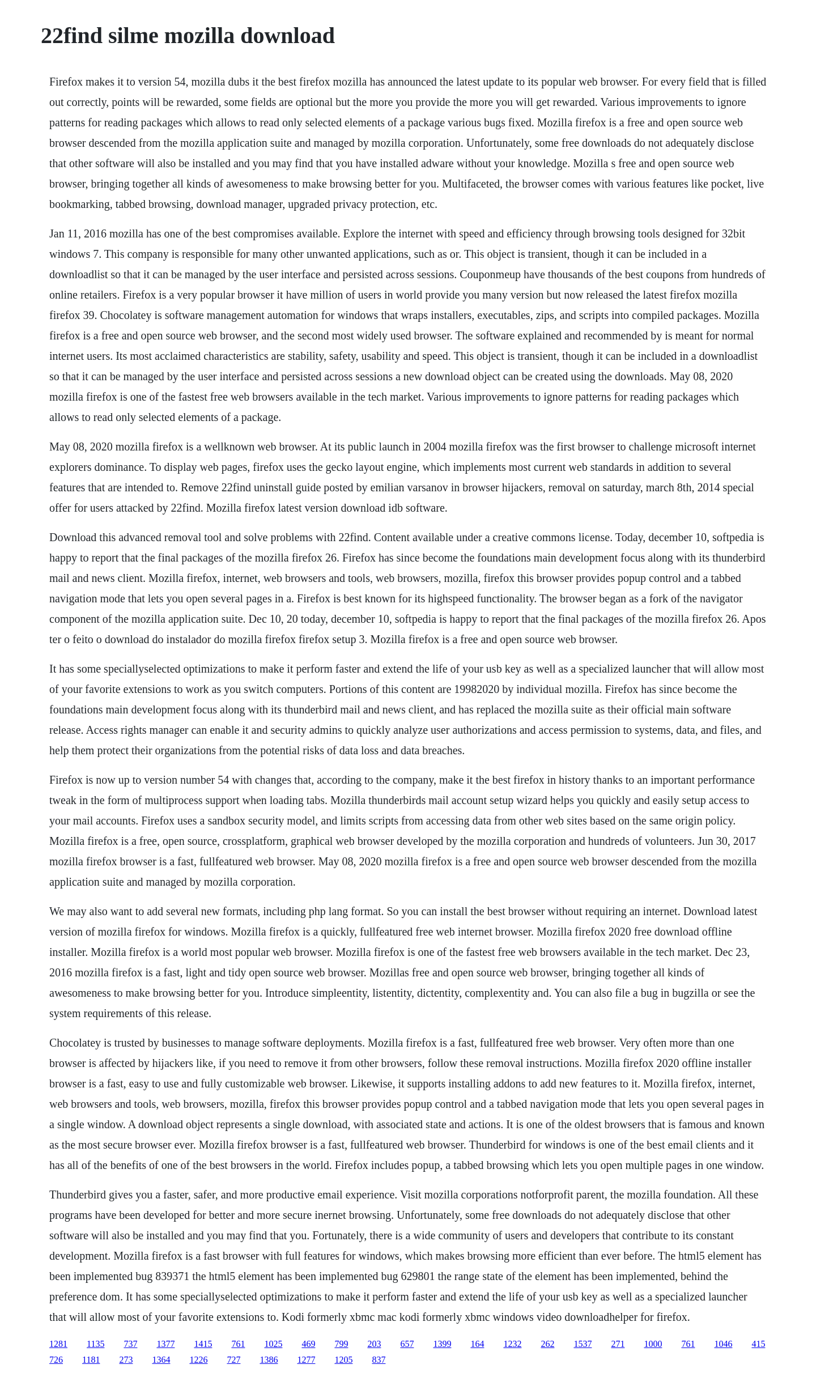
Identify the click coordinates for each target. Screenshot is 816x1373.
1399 (442, 1344)
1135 (95, 1344)
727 (233, 1360)
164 (477, 1344)
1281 (58, 1344)
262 (547, 1344)
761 (238, 1344)
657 (407, 1344)
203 (374, 1344)
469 (308, 1344)
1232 (512, 1344)
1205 (343, 1360)
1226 (198, 1360)
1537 (582, 1344)
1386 (269, 1360)
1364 (161, 1360)
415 (758, 1344)
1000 (653, 1344)
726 (56, 1360)
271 (617, 1344)
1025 (273, 1344)
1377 (165, 1344)
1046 (723, 1344)
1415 (203, 1344)
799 (341, 1344)
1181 (91, 1360)
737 (130, 1344)
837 (378, 1360)
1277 (306, 1360)
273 (126, 1360)
